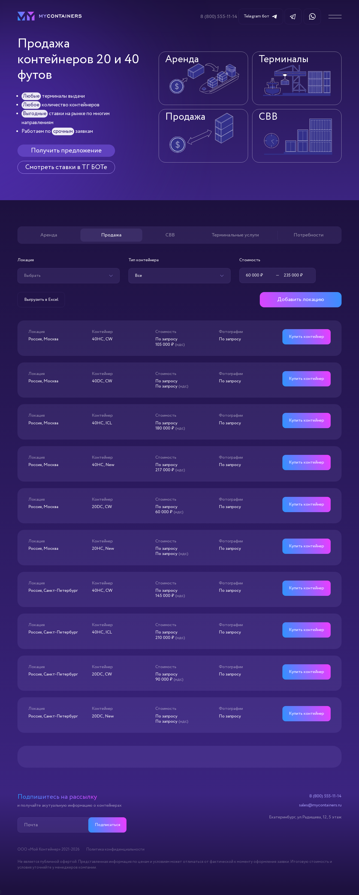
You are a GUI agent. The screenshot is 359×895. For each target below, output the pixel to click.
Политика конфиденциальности (115, 849)
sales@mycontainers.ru (320, 805)
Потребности (309, 235)
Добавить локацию (300, 300)
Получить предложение (66, 150)
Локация (25, 260)
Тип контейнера (143, 260)
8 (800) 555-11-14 (218, 16)
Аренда (48, 235)
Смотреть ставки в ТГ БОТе (66, 167)
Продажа (111, 235)
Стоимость (249, 260)
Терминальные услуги (235, 235)
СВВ (170, 235)
